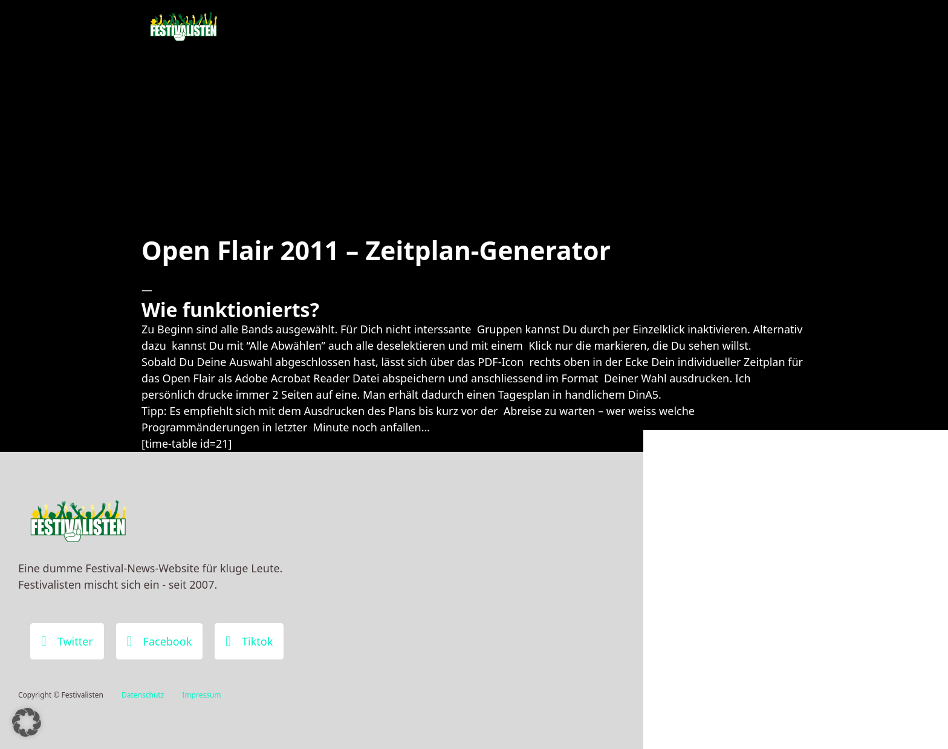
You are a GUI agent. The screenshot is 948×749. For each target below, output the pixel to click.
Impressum (201, 695)
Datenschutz (143, 695)
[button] (26, 722)
